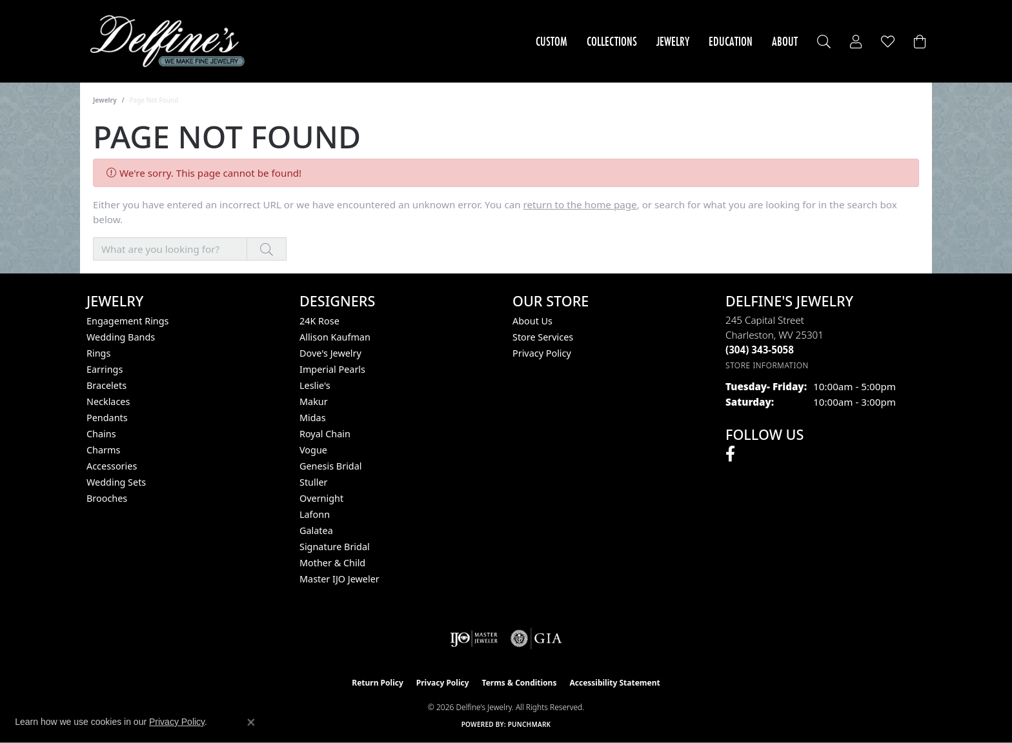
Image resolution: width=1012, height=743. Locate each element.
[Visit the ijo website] (474, 638)
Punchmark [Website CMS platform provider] (529, 724)
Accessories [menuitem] (111, 466)
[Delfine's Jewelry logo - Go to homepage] (170, 41)
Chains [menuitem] (101, 434)
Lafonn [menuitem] (314, 514)
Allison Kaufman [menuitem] (334, 337)
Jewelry (672, 41)
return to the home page (580, 204)
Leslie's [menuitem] (314, 385)
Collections (612, 41)
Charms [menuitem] (103, 450)
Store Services (542, 337)
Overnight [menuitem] (321, 498)
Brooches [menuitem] (106, 498)
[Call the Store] (759, 349)
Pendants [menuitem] (107, 417)
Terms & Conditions (519, 682)
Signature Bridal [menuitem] (334, 546)
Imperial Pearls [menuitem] (332, 369)
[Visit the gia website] (536, 638)
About (785, 41)
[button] (824, 41)
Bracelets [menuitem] (106, 385)
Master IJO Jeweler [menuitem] (339, 579)
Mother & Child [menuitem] (332, 563)
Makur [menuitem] (313, 401)
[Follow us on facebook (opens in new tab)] (730, 454)
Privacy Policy (541, 353)
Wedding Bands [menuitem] (120, 337)
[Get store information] (767, 365)
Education (731, 41)
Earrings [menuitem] (104, 369)
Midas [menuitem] (312, 417)
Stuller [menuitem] (313, 482)
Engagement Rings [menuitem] (127, 321)
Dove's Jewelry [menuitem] (330, 353)
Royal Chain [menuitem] (324, 434)
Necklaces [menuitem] (108, 401)
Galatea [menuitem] (316, 530)
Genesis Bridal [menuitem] (330, 466)
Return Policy (377, 682)
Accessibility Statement (614, 682)
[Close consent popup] (251, 722)
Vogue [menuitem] (313, 450)
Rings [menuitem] (98, 353)
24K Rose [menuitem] (319, 321)
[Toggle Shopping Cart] (920, 41)
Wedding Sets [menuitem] (116, 482)
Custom (551, 41)
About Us (532, 321)
